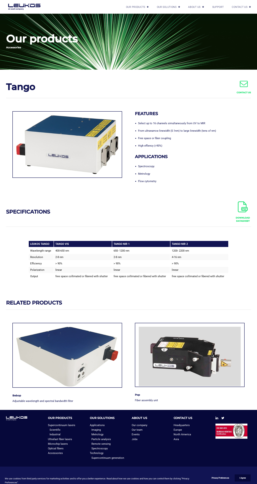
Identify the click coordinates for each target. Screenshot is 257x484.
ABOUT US (196, 6)
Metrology (97, 434)
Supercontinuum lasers (61, 425)
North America (182, 434)
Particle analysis (101, 439)
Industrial (55, 434)
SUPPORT (218, 6)
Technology (96, 453)
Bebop (16, 395)
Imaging (96, 429)
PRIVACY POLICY (38, 475)
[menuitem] (140, 6)
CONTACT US (241, 6)
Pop (137, 394)
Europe (178, 429)
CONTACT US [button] (244, 92)
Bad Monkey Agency (217, 475)
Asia (176, 439)
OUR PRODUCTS (137, 6)
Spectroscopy (99, 448)
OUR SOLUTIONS (168, 6)
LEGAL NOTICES (16, 475)
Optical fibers (56, 448)
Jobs (135, 439)
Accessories (55, 453)
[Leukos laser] (22, 6)
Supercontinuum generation (107, 457)
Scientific (55, 429)
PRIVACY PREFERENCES (65, 475)
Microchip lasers (58, 443)
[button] (244, 86)
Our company (139, 425)
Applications (97, 425)
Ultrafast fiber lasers (60, 439)
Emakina (197, 475)
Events (136, 434)
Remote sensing (101, 443)
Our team (137, 429)
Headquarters (182, 425)
